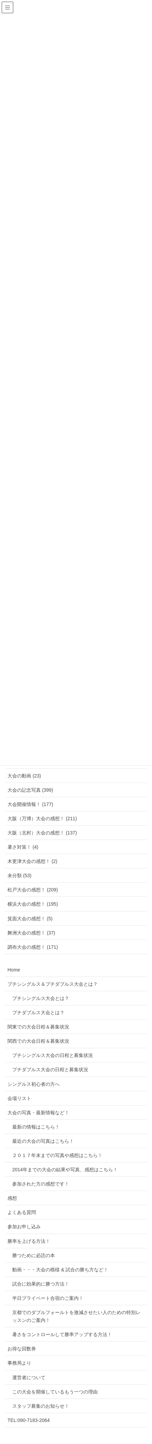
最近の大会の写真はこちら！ (43, 1141)
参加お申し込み (24, 1226)
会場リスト (19, 1098)
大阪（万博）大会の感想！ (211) (42, 818)
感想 (12, 1198)
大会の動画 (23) (24, 775)
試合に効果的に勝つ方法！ (40, 1284)
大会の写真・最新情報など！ (38, 1112)
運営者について (28, 1377)
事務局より (19, 1363)
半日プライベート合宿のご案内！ (47, 1298)
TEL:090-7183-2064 (28, 1420)
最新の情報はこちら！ (36, 1127)
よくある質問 (21, 1212)
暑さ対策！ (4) (22, 847)
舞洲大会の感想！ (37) (31, 933)
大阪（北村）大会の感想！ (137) (42, 832)
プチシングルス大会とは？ (40, 998)
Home (13, 970)
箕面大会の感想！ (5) (30, 918)
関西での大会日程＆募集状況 (38, 1041)
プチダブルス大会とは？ (38, 1012)
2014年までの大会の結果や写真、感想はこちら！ (65, 1169)
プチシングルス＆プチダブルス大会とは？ (52, 984)
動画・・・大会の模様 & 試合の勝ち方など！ (60, 1269)
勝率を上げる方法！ (28, 1241)
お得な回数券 (21, 1348)
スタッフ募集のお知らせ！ (40, 1406)
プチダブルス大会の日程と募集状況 (50, 1069)
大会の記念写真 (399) (30, 790)
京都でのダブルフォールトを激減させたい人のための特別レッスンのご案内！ (76, 1316)
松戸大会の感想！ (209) (32, 889)
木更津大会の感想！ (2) (32, 861)
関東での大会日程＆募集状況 (38, 1026)
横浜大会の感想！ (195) (32, 904)
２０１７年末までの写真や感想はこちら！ (57, 1155)
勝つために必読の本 (33, 1255)
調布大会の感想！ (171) (32, 947)
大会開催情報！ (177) (30, 804)
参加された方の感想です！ (40, 1184)
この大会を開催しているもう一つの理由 (55, 1391)
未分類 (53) (19, 875)
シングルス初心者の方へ (33, 1084)
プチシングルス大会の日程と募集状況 (52, 1055)
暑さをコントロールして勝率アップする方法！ (62, 1334)
